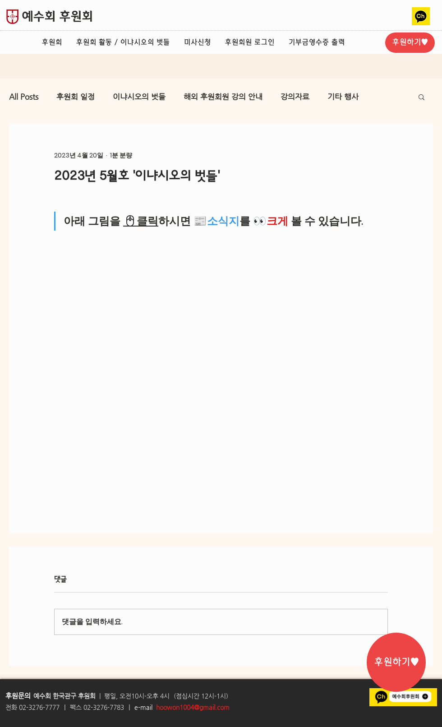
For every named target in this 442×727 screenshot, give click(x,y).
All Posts (23, 96)
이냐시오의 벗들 (139, 96)
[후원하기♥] (410, 42)
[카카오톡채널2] (421, 16)
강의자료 (295, 96)
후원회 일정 (75, 96)
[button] (421, 96)
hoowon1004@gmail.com (193, 707)
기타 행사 (343, 96)
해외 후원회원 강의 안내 (223, 96)
